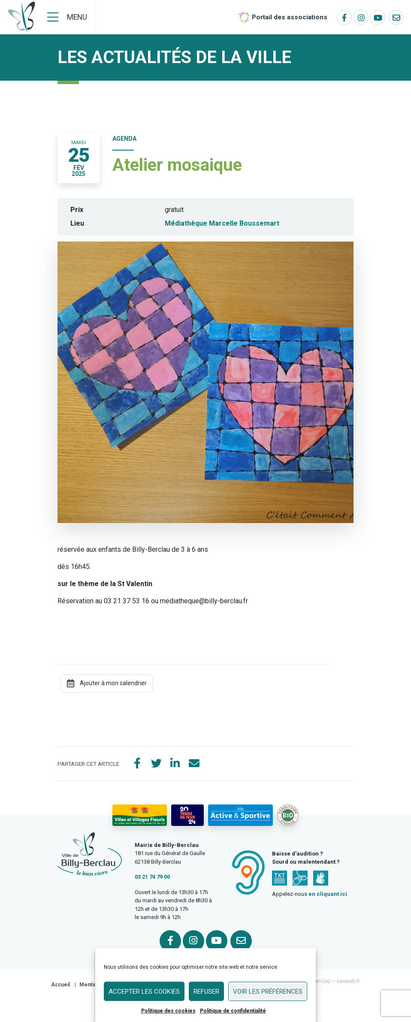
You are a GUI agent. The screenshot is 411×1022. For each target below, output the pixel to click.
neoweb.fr (348, 981)
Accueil (60, 985)
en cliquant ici (327, 894)
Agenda (124, 138)
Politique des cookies (168, 1011)
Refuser (206, 991)
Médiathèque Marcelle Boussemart (222, 223)
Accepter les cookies (144, 991)
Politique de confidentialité (233, 1011)
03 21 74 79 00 (152, 877)
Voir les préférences (267, 991)
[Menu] (67, 17)
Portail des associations (289, 17)
